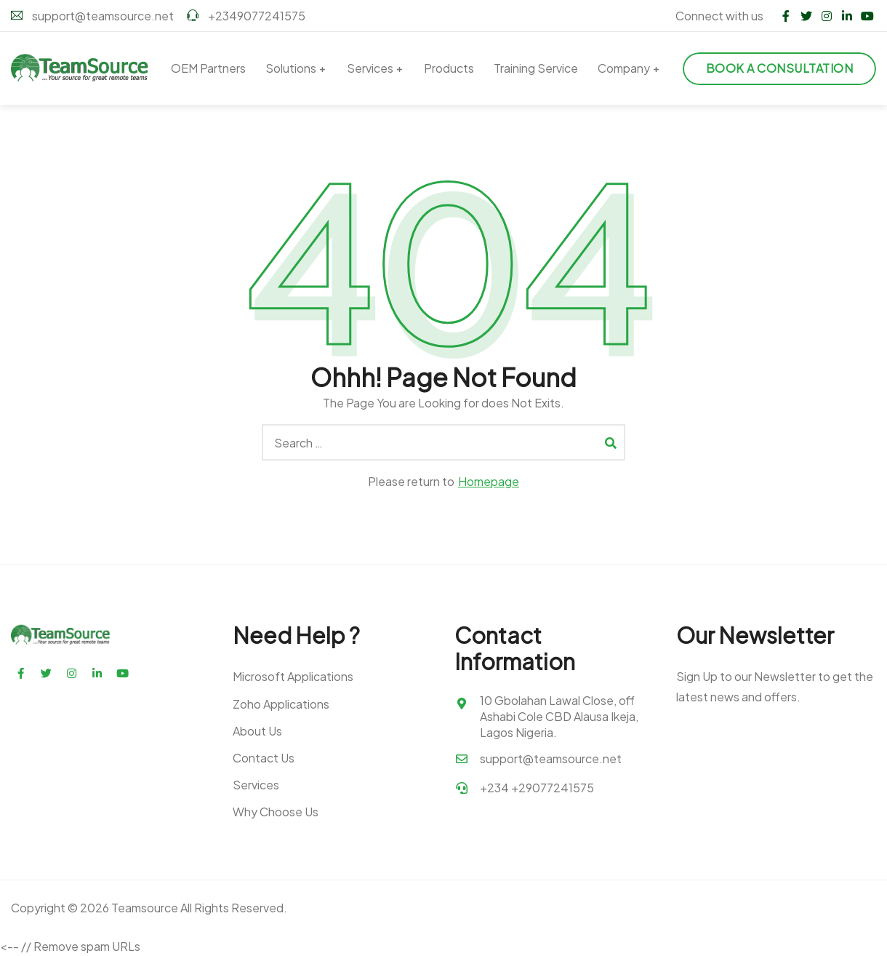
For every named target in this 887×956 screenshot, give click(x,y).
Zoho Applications (281, 704)
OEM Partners (208, 68)
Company (624, 68)
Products (449, 68)
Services (370, 68)
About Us (257, 730)
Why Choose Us (275, 811)
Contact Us (263, 757)
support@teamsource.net (92, 15)
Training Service (536, 68)
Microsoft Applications (293, 676)
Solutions (290, 68)
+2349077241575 (246, 15)
